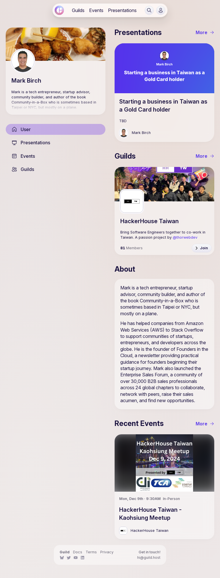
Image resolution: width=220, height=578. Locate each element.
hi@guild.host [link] (148, 557)
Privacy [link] (106, 552)
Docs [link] (77, 552)
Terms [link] (91, 552)
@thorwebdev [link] (185, 237)
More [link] (205, 32)
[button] (149, 10)
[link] (59, 10)
